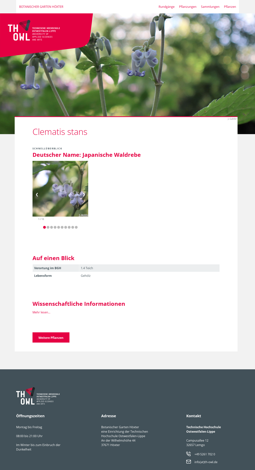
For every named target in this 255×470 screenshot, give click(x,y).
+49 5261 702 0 (204, 454)
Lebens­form (43, 276)
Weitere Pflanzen (51, 338)
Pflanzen (230, 7)
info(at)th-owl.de (205, 462)
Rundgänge (167, 7)
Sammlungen (210, 7)
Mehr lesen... (41, 312)
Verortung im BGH (47, 268)
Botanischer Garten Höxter (41, 7)
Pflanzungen (187, 7)
